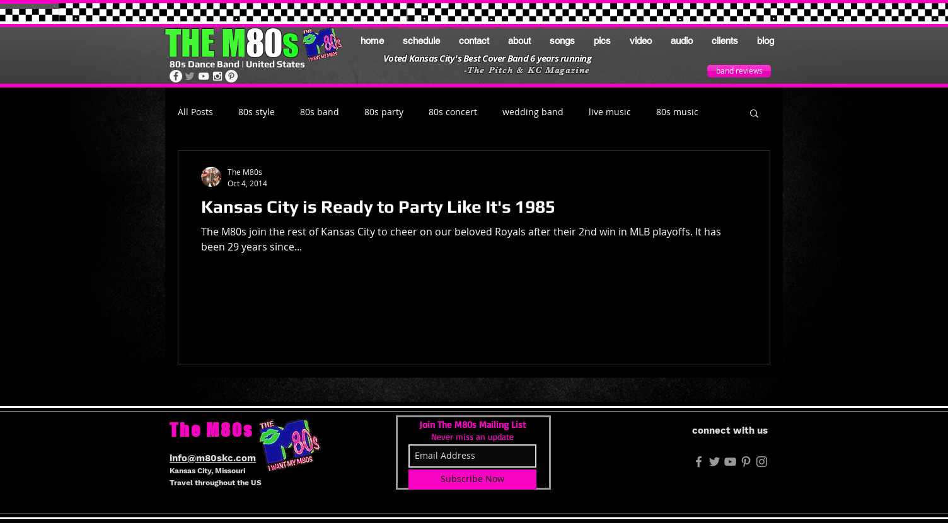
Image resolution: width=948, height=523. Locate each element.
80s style (256, 112)
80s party (383, 112)
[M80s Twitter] (714, 461)
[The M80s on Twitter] (189, 76)
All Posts (195, 112)
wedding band (533, 112)
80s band (319, 112)
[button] (754, 114)
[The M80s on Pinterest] (231, 76)
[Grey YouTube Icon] (730, 461)
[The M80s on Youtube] (203, 76)
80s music (677, 112)
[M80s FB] (698, 461)
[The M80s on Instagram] (217, 76)
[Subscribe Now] (472, 480)
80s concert (453, 112)
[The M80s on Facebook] (176, 76)
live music (610, 112)
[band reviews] (739, 71)
